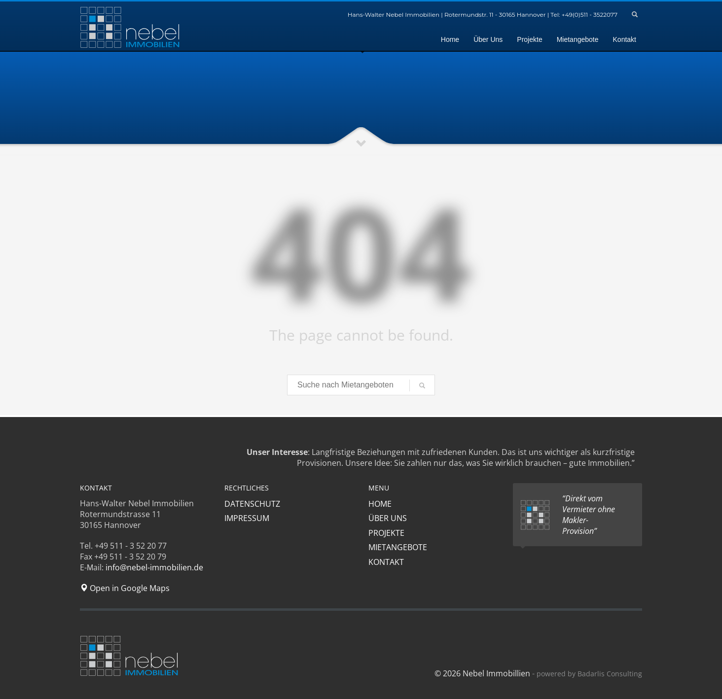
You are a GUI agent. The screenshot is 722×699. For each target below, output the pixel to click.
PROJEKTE (386, 532)
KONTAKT (386, 562)
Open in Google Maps (125, 588)
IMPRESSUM (246, 518)
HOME (380, 503)
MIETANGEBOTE (397, 547)
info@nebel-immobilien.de (154, 567)
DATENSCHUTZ (252, 503)
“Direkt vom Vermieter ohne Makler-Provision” (588, 514)
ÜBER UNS (387, 518)
